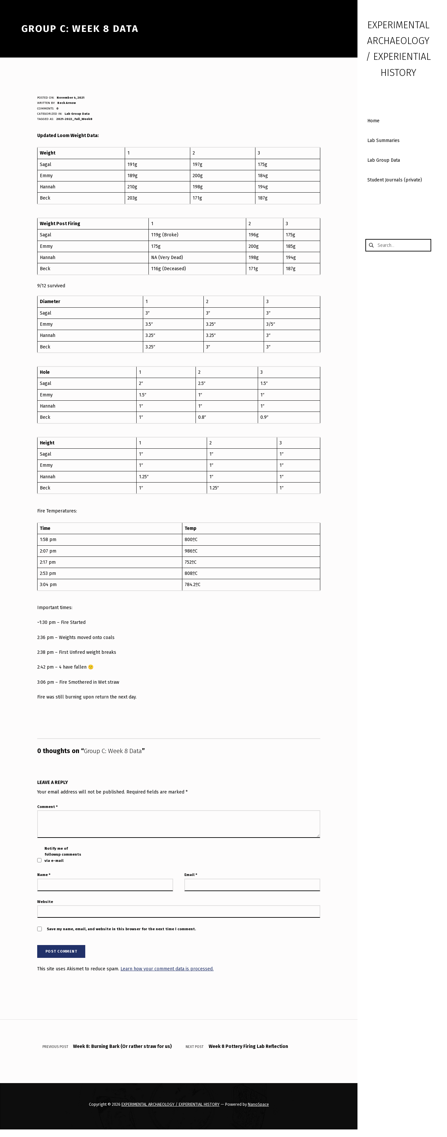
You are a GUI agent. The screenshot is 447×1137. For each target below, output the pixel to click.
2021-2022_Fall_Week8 (74, 119)
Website (45, 901)
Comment (47, 806)
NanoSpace (258, 1104)
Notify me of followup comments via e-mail (62, 854)
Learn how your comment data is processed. (167, 969)
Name (43, 874)
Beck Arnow (66, 103)
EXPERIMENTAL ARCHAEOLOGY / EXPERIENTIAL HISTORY (170, 1104)
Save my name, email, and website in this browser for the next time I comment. (121, 929)
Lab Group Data (77, 114)
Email (190, 874)
